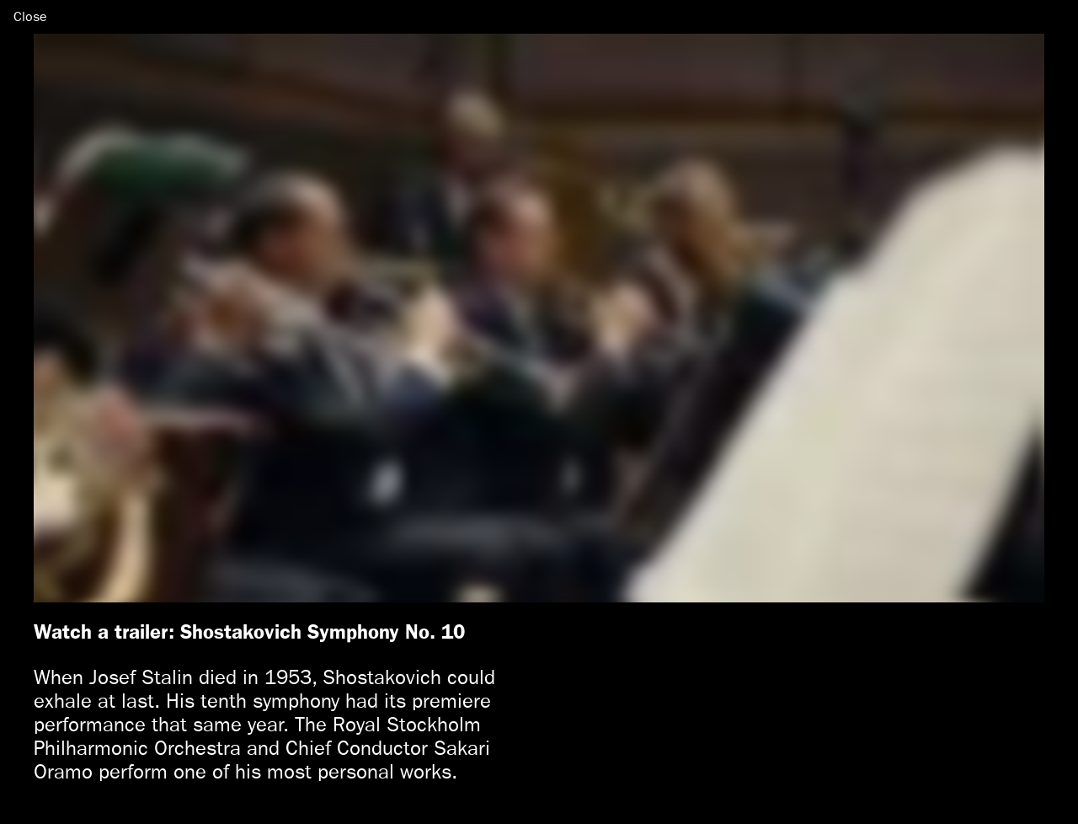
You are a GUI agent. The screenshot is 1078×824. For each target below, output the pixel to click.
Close (30, 16)
